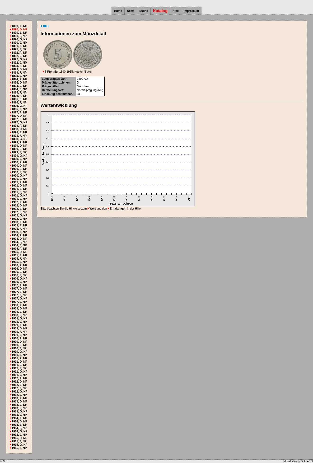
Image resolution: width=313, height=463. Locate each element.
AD (86, 78)
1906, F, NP (19, 275)
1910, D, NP (19, 341)
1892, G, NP (19, 59)
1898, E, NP (19, 132)
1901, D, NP (19, 185)
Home (118, 11)
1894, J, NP (19, 89)
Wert (92, 208)
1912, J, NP (19, 395)
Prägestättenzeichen (56, 82)
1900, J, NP (19, 179)
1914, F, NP (19, 428)
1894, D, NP (19, 82)
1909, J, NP (19, 335)
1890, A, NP (19, 26)
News (130, 11)
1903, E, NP (19, 225)
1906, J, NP (19, 282)
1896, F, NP (19, 102)
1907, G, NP (19, 298)
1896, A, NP (19, 96)
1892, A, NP (19, 52)
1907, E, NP (19, 292)
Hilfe (176, 11)
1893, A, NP (19, 66)
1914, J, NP (19, 434)
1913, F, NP (19, 408)
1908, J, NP (19, 321)
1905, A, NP (19, 248)
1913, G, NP (19, 411)
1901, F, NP (19, 192)
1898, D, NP (19, 129)
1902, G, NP (19, 215)
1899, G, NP (19, 155)
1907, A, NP (19, 285)
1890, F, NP (19, 36)
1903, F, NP (19, 228)
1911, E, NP (19, 365)
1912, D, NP (19, 381)
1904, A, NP (19, 235)
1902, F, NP (19, 212)
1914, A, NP (19, 418)
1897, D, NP (19, 115)
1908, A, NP (19, 305)
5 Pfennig (50, 71)
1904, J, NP (19, 245)
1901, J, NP (19, 199)
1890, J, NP (19, 42)
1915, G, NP (19, 444)
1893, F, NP (19, 72)
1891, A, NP (19, 46)
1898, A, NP (19, 125)
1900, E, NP (19, 169)
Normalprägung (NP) (90, 90)
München (83, 86)
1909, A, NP (19, 325)
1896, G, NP (19, 106)
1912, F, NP (19, 388)
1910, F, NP (19, 348)
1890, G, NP (19, 39)
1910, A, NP (19, 338)
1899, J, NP (19, 159)
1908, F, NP (19, 315)
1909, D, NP (19, 328)
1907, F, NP (19, 295)
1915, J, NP (19, 448)
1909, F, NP (19, 331)
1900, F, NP (19, 172)
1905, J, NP (19, 262)
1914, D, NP (19, 421)
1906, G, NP (19, 278)
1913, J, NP (19, 414)
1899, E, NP (19, 149)
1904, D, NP (19, 238)
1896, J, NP (19, 109)
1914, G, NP (19, 431)
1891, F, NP (19, 49)
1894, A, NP (19, 79)
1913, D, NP (19, 401)
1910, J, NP (19, 355)
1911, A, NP (19, 358)
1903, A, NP (19, 222)
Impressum (191, 11)
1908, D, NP (19, 308)
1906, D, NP (19, 268)
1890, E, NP (19, 32)
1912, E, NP (19, 385)
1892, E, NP (19, 56)
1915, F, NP (19, 441)
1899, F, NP (19, 152)
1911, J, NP (19, 375)
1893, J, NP (19, 76)
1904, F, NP (19, 242)
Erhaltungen (117, 208)
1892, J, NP (19, 62)
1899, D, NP (19, 145)
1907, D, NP (19, 288)
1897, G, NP (19, 122)
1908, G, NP (19, 318)
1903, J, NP (19, 232)
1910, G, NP (19, 351)
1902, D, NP (19, 205)
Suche (144, 11)
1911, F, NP (19, 368)
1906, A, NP (19, 265)
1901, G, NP (19, 195)
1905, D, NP (19, 252)
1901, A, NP (19, 182)
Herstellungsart (52, 90)
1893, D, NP (19, 69)
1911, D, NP (19, 361)
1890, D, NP (19, 29)
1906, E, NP (19, 272)
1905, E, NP (19, 255)
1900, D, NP (19, 165)
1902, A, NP (19, 202)
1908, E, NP (19, 311)
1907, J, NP (19, 302)
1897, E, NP (19, 119)
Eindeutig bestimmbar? (58, 94)
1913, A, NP (19, 398)
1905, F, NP (19, 258)
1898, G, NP (19, 139)
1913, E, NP (19, 405)
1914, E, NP (19, 424)
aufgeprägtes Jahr (54, 78)
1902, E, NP (19, 208)
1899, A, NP (19, 142)
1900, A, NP (19, 162)
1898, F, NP (19, 135)
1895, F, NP (19, 92)
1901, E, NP (19, 189)
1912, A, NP (19, 378)
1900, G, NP (19, 175)
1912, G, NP (19, 391)
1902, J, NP (19, 218)
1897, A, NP (19, 112)
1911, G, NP (19, 371)
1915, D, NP (19, 438)
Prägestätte (49, 86)
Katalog (160, 11)
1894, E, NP (19, 86)
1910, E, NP (19, 345)
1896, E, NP (19, 99)
